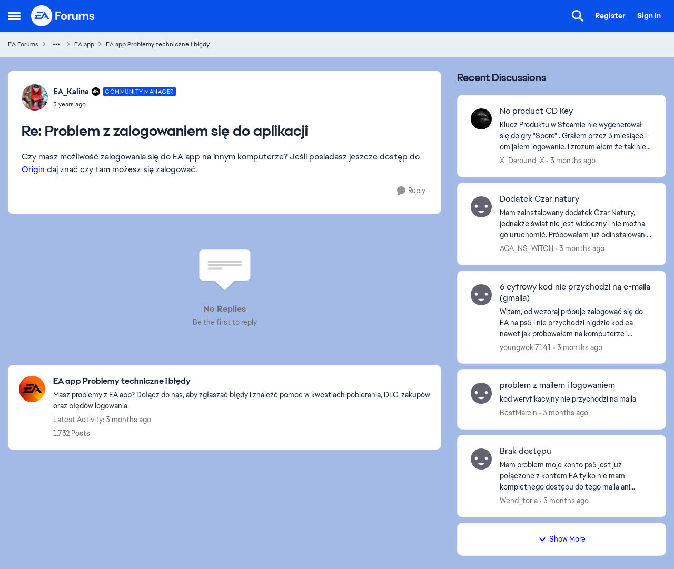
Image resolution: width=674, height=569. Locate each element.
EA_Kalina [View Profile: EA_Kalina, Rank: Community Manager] (71, 91)
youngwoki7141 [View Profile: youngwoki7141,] (525, 347)
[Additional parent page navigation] (56, 44)
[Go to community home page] (63, 15)
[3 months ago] (571, 160)
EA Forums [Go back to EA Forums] (23, 44)
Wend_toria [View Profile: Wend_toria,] (519, 500)
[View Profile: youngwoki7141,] (481, 294)
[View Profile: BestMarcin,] (481, 393)
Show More (562, 539)
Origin (33, 169)
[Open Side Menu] (14, 16)
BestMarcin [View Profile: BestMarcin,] (518, 412)
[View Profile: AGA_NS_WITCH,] (481, 206)
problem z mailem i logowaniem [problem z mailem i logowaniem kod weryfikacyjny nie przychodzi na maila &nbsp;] (557, 385)
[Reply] (411, 191)
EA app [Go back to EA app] (84, 44)
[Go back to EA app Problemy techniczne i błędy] (241, 381)
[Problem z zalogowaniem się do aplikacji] (114, 104)
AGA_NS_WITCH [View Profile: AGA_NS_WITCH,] (526, 248)
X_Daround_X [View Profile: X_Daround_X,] (522, 160)
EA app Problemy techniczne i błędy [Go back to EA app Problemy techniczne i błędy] (158, 44)
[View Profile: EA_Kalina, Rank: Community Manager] (35, 97)
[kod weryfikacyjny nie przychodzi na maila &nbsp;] (576, 399)
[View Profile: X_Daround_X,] (481, 118)
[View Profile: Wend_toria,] (481, 459)
